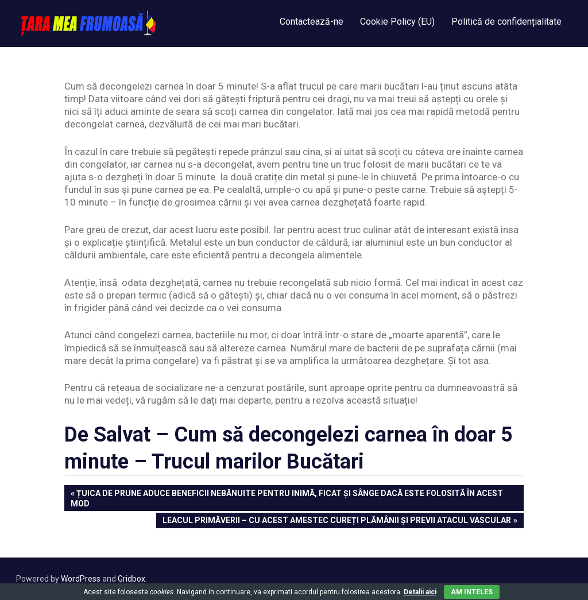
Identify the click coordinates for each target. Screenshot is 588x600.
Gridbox (131, 578)
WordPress (80, 578)
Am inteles (472, 592)
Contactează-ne (311, 21)
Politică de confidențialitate (506, 21)
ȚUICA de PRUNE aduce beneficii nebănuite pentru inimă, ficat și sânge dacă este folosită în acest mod (287, 497)
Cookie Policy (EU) (397, 21)
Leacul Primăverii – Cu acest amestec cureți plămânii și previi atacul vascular (336, 521)
